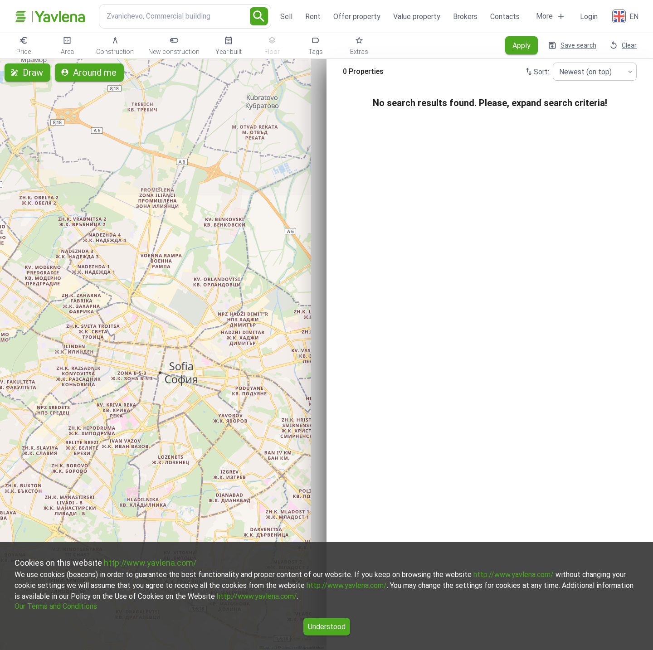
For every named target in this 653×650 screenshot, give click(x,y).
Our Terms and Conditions (56, 606)
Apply (521, 45)
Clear (624, 45)
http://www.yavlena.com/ (150, 563)
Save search (573, 45)
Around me (89, 72)
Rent (313, 16)
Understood (326, 626)
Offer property (356, 16)
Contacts (505, 16)
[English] (626, 16)
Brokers (465, 16)
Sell (286, 16)
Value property (416, 16)
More (550, 16)
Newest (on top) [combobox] (585, 72)
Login (589, 16)
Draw (27, 72)
